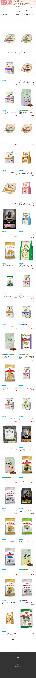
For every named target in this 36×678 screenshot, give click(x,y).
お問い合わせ (18, 668)
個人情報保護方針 (18, 666)
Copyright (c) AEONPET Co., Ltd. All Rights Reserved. (18, 674)
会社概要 (18, 657)
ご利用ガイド (18, 655)
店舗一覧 (18, 659)
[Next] (23, 639)
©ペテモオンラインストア (18, 672)
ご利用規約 (18, 664)
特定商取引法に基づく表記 (18, 662)
